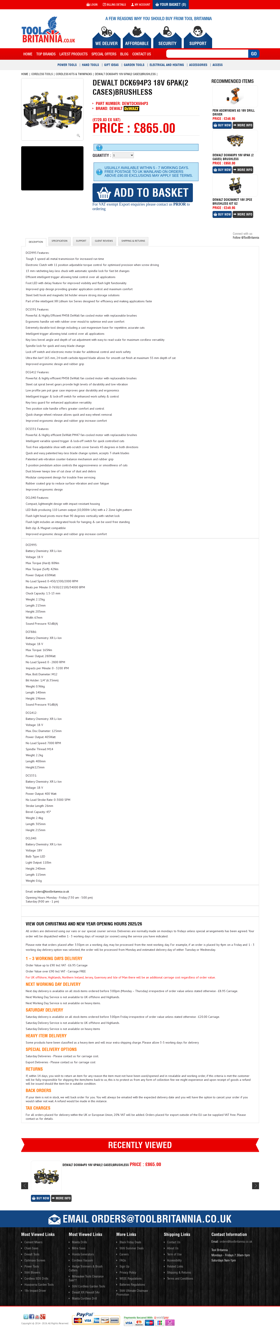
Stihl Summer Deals (132, 1248)
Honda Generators (83, 1254)
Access (218, 65)
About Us (172, 1248)
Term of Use (174, 1254)
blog (124, 54)
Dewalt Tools (31, 1254)
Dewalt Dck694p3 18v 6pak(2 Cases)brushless (125, 74)
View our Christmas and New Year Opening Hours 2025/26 (84, 924)
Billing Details (114, 4)
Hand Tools (90, 65)
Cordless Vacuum (82, 1260)
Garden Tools (134, 65)
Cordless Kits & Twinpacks (74, 74)
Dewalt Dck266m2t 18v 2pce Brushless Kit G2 (232, 202)
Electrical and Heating (167, 65)
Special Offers (103, 54)
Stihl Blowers (32, 1272)
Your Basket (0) (170, 4)
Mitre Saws (78, 1248)
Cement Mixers (33, 1242)
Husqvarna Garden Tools (39, 1285)
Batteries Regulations (132, 1285)
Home (27, 54)
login (92, 4)
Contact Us (173, 1242)
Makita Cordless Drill (84, 1298)
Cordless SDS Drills (36, 1279)
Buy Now (222, 125)
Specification (59, 241)
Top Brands (46, 54)
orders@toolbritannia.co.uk (51, 891)
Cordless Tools (42, 74)
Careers (124, 1254)
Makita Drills (79, 1242)
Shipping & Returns (133, 241)
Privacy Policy (128, 1272)
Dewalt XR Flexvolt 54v (85, 1292)
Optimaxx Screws (34, 1260)
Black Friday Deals (130, 1242)
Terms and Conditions (180, 1279)
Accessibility (174, 1260)
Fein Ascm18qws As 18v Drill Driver (234, 112)
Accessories (198, 65)
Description (36, 242)
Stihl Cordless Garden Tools (88, 1286)
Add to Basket (143, 192)
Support (81, 241)
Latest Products (73, 54)
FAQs (123, 1260)
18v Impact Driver (35, 1291)
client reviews (104, 241)
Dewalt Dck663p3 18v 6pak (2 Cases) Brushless (233, 157)
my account (140, 4)
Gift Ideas (111, 65)
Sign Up (124, 1266)
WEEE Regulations (131, 1279)
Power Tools (67, 65)
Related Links (175, 1266)
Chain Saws (31, 1248)
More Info (243, 125)
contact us (141, 54)
